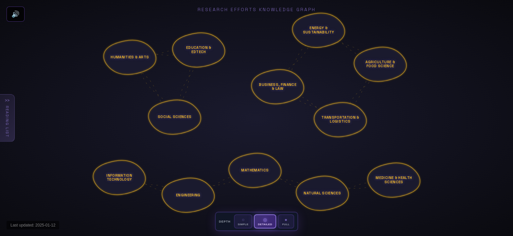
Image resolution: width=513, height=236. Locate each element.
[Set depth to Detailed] (265, 221)
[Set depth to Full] (286, 221)
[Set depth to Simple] (243, 221)
